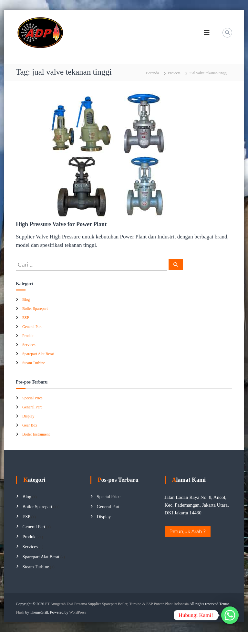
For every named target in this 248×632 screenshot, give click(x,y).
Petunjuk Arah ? (188, 531)
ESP (25, 317)
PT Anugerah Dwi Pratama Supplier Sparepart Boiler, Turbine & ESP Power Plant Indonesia (117, 604)
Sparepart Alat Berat (38, 354)
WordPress (77, 612)
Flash (20, 612)
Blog (26, 299)
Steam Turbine (33, 363)
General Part (32, 326)
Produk (28, 335)
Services (29, 344)
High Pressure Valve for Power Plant (61, 224)
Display (28, 416)
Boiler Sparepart (35, 308)
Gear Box (29, 425)
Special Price (32, 398)
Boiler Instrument (36, 434)
